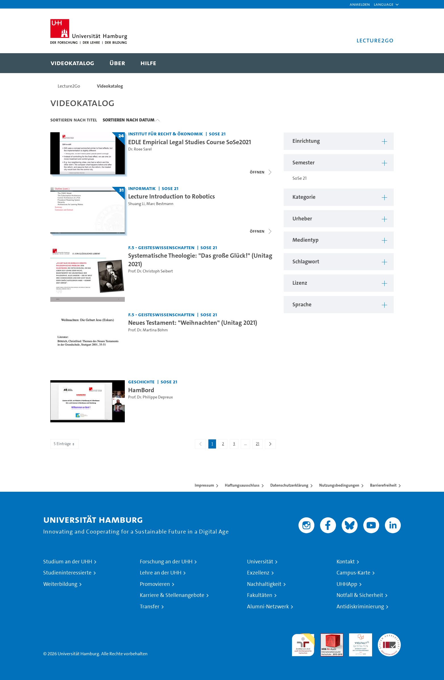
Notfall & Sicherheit (360, 595)
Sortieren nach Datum (128, 119)
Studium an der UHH (67, 561)
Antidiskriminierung (360, 606)
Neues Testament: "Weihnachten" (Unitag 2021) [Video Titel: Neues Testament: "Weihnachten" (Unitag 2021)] (192, 322)
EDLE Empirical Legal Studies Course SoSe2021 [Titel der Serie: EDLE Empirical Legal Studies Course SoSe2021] (189, 142)
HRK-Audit (359, 637)
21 (259, 444)
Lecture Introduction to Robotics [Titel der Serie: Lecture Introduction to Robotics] (171, 196)
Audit (325, 637)
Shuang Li (136, 203)
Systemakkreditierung (389, 637)
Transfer (149, 606)
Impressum (204, 485)
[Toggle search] (384, 63)
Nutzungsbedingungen (339, 485)
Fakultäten (259, 595)
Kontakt (346, 561)
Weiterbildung (60, 584)
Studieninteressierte (67, 572)
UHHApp (347, 584)
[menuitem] (72, 63)
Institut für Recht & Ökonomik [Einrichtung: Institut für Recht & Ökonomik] (165, 133)
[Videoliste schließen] (261, 172)
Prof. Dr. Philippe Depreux (150, 397)
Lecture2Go (69, 86)
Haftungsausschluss (242, 485)
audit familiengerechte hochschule (303, 643)
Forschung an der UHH (166, 561)
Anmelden (360, 4)
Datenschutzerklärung (289, 485)
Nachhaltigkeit (264, 584)
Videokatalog (110, 86)
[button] (383, 4)
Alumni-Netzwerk (268, 606)
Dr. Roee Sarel (140, 149)
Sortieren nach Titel (73, 119)
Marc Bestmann (159, 203)
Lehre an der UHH (160, 572)
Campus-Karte (353, 572)
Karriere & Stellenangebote (172, 595)
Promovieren (155, 584)
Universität (260, 561)
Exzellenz (258, 572)
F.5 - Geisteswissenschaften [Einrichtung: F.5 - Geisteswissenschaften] (161, 247)
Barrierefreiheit (383, 485)
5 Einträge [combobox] (64, 444)
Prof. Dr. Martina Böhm (148, 330)
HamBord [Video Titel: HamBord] (141, 390)
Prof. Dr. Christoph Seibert (150, 271)
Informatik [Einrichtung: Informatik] (142, 188)
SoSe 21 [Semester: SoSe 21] (217, 133)
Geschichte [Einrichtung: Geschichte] (141, 381)
